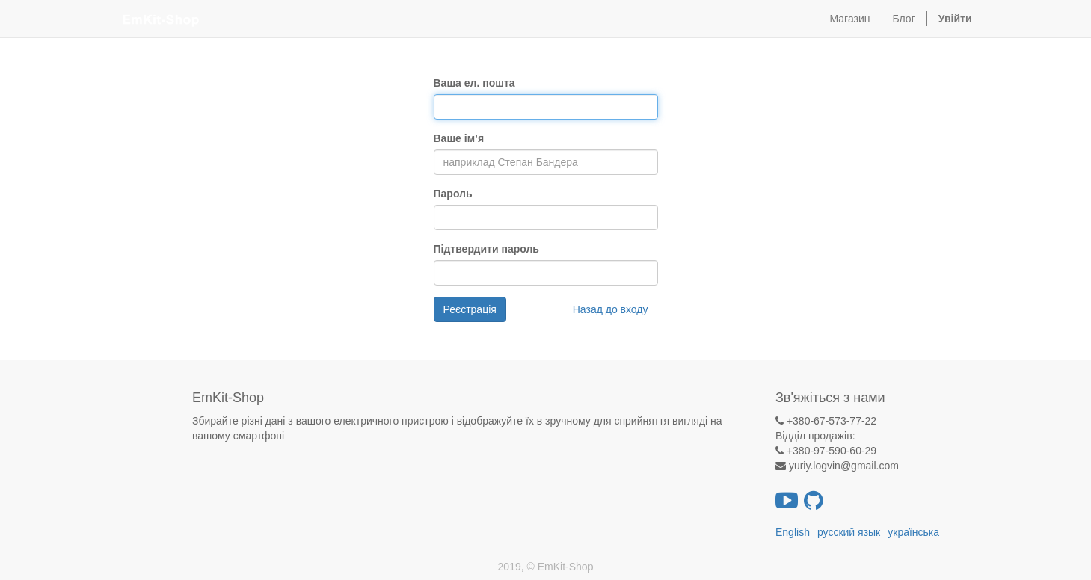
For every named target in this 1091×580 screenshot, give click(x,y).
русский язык (848, 532)
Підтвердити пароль (486, 249)
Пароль (453, 194)
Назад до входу (610, 309)
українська (913, 532)
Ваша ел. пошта (474, 83)
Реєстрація (470, 309)
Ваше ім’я (459, 138)
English (792, 532)
